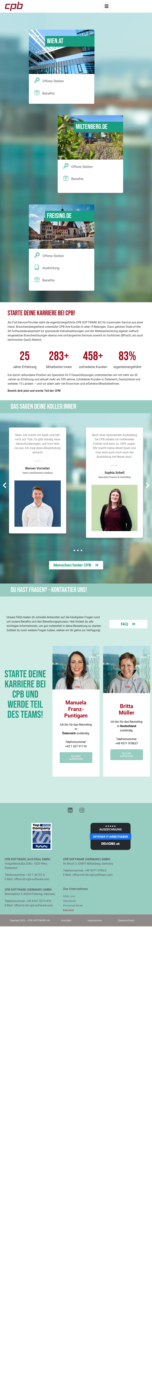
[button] (71, 551)
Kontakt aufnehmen (76, 758)
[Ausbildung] (37, 267)
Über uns (69, 896)
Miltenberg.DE (91, 127)
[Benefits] (37, 92)
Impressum (95, 920)
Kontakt (66, 920)
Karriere (68, 910)
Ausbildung (51, 268)
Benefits (48, 93)
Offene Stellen (53, 81)
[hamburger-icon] (107, 6)
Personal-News (73, 905)
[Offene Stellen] (37, 80)
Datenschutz (126, 920)
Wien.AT (55, 41)
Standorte (69, 901)
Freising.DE (59, 216)
